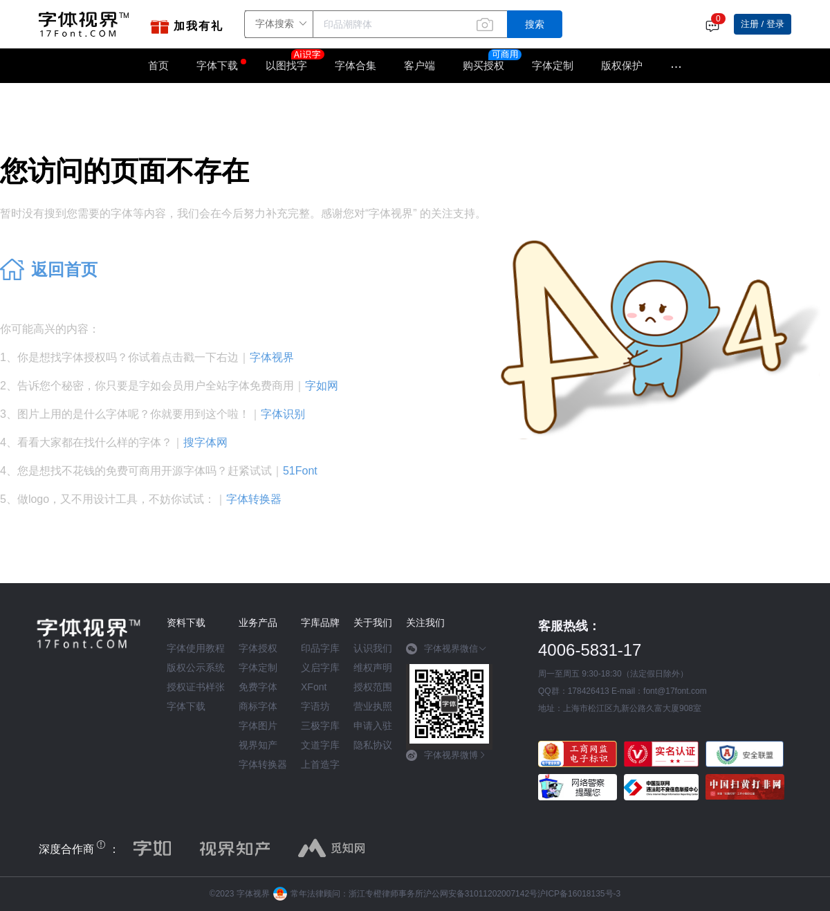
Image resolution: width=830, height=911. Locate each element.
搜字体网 (205, 442)
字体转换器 (254, 499)
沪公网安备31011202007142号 (480, 894)
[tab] (449, 653)
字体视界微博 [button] (446, 755)
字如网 (321, 386)
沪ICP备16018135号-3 (578, 894)
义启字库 (320, 667)
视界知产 (258, 745)
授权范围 (372, 686)
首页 (158, 65)
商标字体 (258, 706)
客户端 (419, 65)
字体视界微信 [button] (446, 648)
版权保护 (622, 65)
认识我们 (372, 648)
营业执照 (372, 706)
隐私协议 (372, 745)
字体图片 (258, 725)
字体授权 (258, 648)
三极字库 (320, 725)
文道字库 (320, 745)
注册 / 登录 (762, 24)
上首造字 (320, 764)
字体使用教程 (196, 648)
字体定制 (552, 65)
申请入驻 (372, 725)
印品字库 (320, 648)
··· (676, 65)
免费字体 (258, 686)
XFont (313, 686)
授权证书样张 (196, 686)
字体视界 (272, 357)
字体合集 (355, 65)
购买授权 (483, 65)
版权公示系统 (196, 667)
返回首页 (64, 269)
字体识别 (283, 414)
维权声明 (372, 667)
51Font (300, 471)
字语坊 (315, 706)
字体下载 (217, 65)
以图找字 (293, 60)
